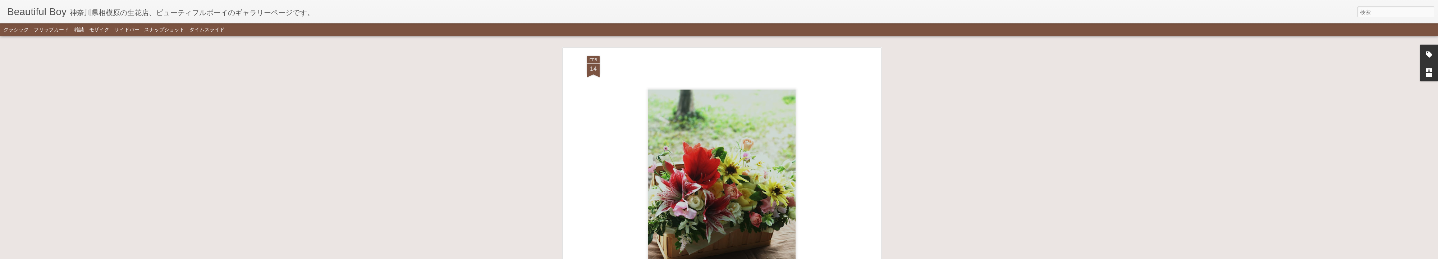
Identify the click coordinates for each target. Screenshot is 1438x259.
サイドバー (126, 29)
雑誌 (79, 29)
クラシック (16, 29)
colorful (731, 167)
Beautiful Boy (760, 157)
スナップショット (164, 29)
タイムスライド (207, 29)
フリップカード (51, 29)
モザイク (99, 29)
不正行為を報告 (754, 254)
